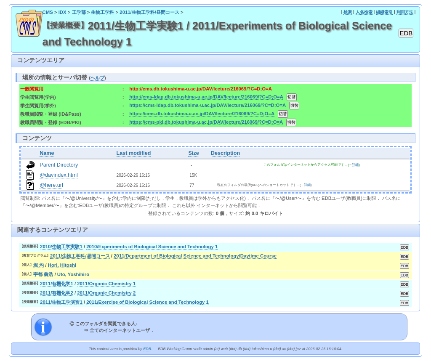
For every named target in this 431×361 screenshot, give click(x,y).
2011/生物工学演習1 (61, 302)
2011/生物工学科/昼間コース (149, 12)
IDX (63, 12)
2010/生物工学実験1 (61, 246)
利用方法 (404, 12)
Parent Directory (59, 165)
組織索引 (384, 12)
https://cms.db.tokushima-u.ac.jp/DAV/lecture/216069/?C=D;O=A (201, 113)
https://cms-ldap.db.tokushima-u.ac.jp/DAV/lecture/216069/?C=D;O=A (207, 105)
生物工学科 (102, 12)
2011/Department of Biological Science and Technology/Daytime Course (195, 255)
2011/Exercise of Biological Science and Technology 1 (147, 302)
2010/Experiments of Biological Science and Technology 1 (152, 246)
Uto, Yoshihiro (73, 274)
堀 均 (38, 265)
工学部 (79, 12)
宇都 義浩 (43, 274)
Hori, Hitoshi (62, 265)
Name (47, 153)
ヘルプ (97, 77)
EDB (147, 349)
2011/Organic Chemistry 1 (106, 283)
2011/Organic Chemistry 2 (106, 292)
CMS (48, 12)
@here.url (51, 185)
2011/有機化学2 (56, 292)
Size (193, 153)
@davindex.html (59, 175)
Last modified (134, 153)
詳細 (355, 165)
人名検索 (364, 12)
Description (225, 153)
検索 (347, 12)
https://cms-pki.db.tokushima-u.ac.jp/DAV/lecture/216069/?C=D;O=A (205, 122)
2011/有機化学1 (56, 283)
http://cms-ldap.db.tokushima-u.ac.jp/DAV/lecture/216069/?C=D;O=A (206, 96)
